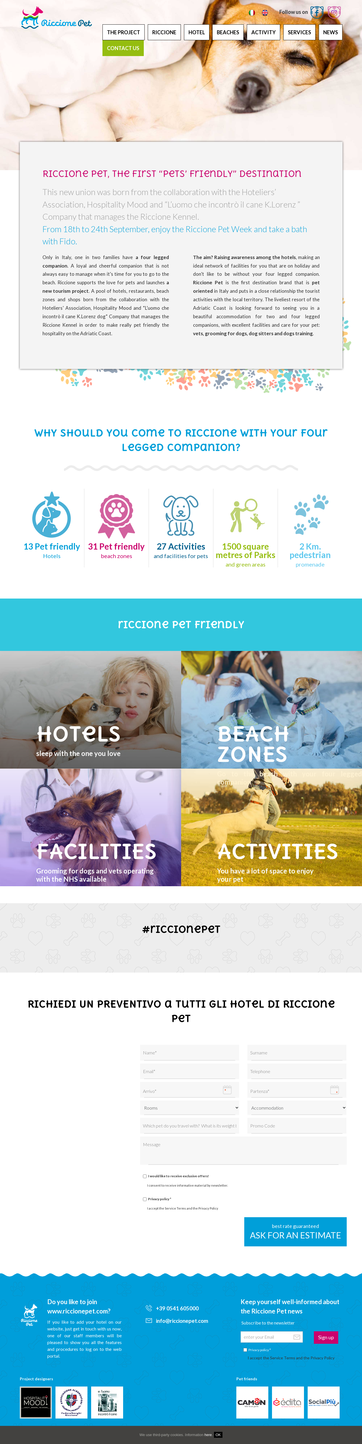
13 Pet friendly (51, 550)
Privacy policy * (159, 1199)
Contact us (123, 48)
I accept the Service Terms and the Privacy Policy (182, 1208)
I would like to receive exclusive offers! (178, 1176)
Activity (263, 32)
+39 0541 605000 (172, 1308)
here (208, 1435)
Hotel (197, 32)
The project (123, 32)
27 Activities (181, 550)
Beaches (228, 32)
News (330, 32)
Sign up (326, 1337)
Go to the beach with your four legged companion (289, 745)
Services (299, 32)
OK (218, 1435)
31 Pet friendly (116, 550)
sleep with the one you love (108, 739)
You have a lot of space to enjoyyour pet (289, 860)
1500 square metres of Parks (245, 554)
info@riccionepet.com (177, 1320)
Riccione (164, 32)
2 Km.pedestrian (310, 554)
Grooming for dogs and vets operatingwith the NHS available (108, 860)
